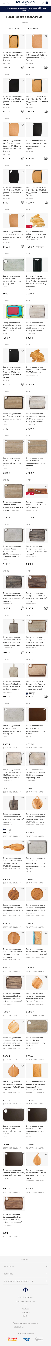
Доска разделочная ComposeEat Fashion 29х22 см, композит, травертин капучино (35, 326)
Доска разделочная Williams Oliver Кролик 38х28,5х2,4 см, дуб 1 (36, 234)
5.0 (30, 694)
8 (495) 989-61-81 (25, 1297)
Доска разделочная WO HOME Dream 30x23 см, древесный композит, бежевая (36, 56)
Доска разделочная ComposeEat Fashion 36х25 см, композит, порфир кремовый (12, 685)
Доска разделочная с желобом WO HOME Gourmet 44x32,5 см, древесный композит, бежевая (12, 145)
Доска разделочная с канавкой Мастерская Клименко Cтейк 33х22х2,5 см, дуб (35, 1085)
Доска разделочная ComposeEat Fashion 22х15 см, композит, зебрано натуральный (12, 1218)
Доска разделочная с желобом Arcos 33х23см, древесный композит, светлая (14, 417)
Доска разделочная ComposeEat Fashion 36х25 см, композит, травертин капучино (12, 641)
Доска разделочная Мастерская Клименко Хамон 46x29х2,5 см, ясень (36, 1173)
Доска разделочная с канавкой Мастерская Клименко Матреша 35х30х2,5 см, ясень (35, 817)
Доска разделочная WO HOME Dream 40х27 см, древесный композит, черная (36, 144)
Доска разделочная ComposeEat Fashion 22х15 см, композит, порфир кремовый (35, 685)
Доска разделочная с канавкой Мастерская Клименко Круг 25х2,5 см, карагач (35, 908)
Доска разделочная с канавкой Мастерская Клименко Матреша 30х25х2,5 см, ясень (35, 997)
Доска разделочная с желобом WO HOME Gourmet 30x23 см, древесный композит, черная (12, 371)
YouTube (25, 1308)
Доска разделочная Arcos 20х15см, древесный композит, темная (12, 1129)
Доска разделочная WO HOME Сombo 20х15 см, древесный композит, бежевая (13, 56)
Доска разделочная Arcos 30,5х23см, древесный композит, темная (35, 1129)
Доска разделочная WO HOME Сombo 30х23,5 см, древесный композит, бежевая (37, 100)
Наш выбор (33, 28)
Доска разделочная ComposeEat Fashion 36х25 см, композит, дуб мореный (13, 817)
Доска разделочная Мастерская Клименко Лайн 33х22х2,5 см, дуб (36, 951)
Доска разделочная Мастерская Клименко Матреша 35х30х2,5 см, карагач (13, 908)
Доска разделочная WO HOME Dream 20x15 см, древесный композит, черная (13, 191)
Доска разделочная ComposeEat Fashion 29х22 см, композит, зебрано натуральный (12, 997)
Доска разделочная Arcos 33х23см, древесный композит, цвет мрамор (12, 729)
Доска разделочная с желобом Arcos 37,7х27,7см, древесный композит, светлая (13, 506)
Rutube (25, 1315)
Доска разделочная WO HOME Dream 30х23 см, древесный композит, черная (13, 100)
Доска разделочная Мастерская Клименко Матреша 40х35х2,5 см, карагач (13, 1085)
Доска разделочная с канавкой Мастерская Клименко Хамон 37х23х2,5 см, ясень (12, 862)
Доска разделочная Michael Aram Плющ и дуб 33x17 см (36, 504)
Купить (6, 74)
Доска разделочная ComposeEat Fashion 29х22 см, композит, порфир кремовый (12, 773)
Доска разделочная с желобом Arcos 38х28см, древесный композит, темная (14, 1173)
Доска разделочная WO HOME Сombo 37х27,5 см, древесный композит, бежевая (37, 191)
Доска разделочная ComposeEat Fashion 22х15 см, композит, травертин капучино (35, 641)
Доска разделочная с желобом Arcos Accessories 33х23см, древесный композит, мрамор (35, 863)
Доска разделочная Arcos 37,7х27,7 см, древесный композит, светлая (12, 461)
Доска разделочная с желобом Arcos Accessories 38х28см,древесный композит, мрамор (12, 551)
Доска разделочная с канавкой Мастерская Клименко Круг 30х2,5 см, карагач (12, 953)
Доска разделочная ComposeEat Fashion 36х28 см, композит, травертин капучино (35, 417)
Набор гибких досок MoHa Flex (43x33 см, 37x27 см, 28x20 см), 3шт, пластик (12, 326)
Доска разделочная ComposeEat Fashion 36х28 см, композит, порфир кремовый (35, 773)
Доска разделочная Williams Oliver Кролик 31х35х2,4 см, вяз (36, 369)
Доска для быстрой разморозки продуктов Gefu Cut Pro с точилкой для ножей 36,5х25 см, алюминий (36, 280)
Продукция (9, 1266)
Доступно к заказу (12, 747)
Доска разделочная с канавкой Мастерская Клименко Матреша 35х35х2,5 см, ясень (12, 1041)
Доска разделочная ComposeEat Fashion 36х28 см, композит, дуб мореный (13, 596)
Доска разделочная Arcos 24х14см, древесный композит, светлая (35, 1041)
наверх (25, 1259)
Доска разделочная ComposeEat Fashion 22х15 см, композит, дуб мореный (36, 596)
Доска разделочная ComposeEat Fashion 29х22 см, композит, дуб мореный (36, 550)
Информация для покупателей (18, 1281)
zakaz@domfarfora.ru (25, 1301)
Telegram (26, 1312)
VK (25, 1305)
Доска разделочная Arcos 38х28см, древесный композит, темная (35, 729)
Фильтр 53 (14, 28)
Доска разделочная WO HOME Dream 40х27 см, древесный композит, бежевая (13, 235)
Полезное (8, 1273)
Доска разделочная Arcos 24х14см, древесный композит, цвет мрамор (12, 279)
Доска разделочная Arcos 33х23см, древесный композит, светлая (35, 461)
